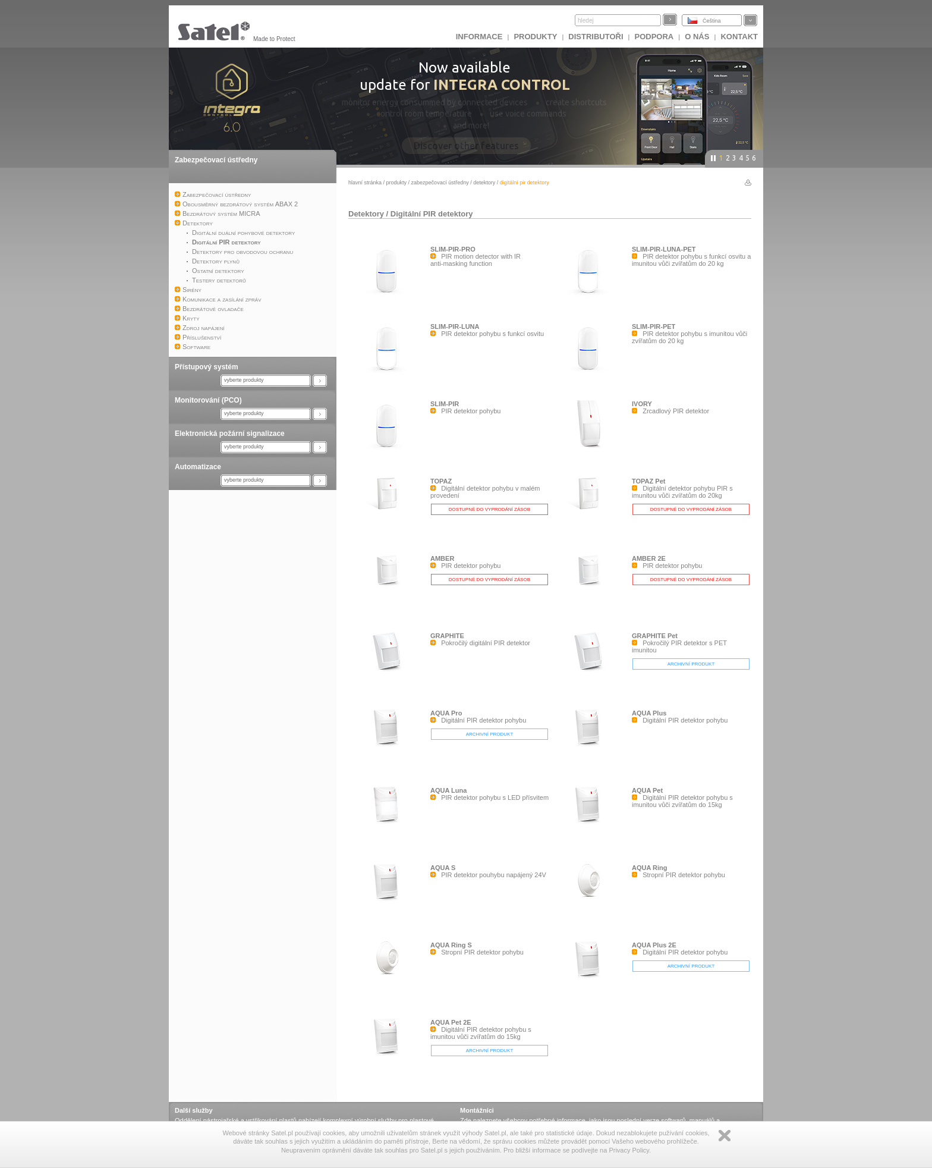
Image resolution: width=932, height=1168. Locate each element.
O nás (697, 36)
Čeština (712, 21)
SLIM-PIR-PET (653, 326)
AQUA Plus (649, 713)
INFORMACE (479, 36)
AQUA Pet (647, 790)
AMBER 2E (649, 558)
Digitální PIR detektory (432, 213)
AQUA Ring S (451, 945)
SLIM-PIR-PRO (453, 249)
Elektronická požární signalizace (230, 433)
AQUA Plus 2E (654, 945)
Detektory (484, 183)
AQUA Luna (448, 790)
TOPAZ (441, 481)
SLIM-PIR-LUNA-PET (664, 249)
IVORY (642, 403)
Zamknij (725, 1135)
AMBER (442, 558)
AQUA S (442, 867)
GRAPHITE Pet (655, 635)
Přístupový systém (206, 367)
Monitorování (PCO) (208, 400)
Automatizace (198, 467)
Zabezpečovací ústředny (216, 160)
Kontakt (739, 36)
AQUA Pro (446, 713)
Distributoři (595, 36)
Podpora (654, 36)
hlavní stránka (365, 183)
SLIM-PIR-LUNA (455, 326)
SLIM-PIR (444, 403)
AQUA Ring (649, 867)
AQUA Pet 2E (450, 1022)
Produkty (535, 36)
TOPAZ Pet (648, 481)
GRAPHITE (447, 635)
